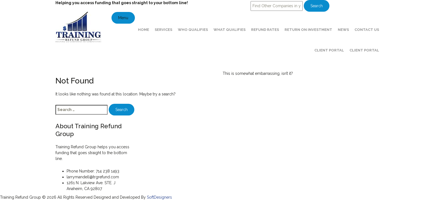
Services (163, 30)
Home (143, 30)
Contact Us (367, 30)
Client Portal (329, 50)
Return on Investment (308, 30)
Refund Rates (265, 30)
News (343, 30)
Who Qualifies (193, 30)
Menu (123, 18)
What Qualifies (229, 30)
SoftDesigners (159, 197)
